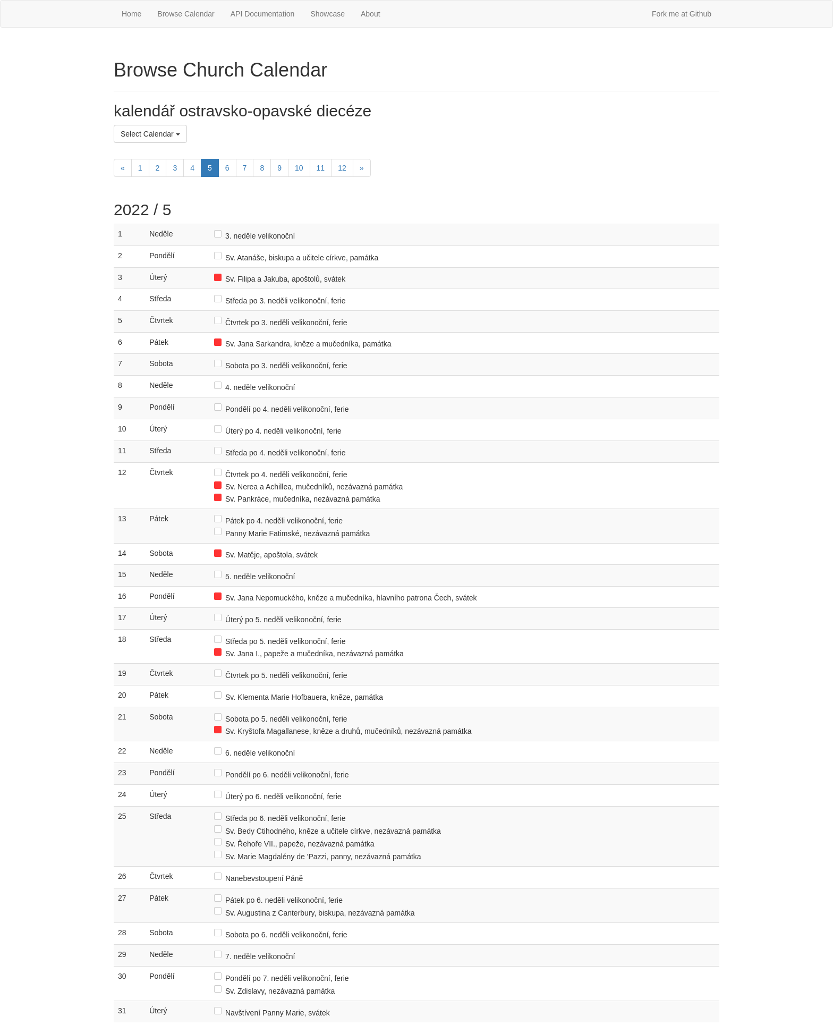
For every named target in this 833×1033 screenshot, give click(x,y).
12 (342, 168)
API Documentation (263, 14)
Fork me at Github (681, 14)
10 (299, 168)
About (370, 14)
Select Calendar (150, 134)
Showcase (327, 14)
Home (131, 14)
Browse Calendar (185, 14)
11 (321, 168)
